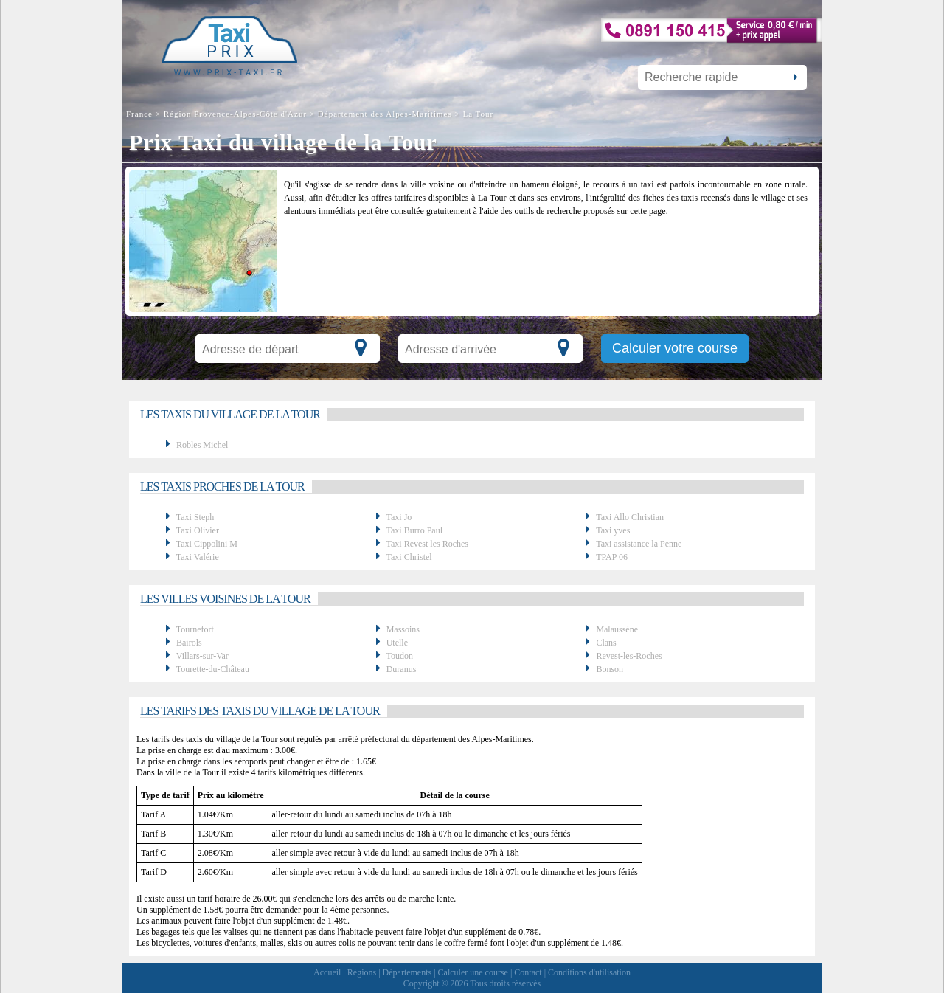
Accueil (327, 972)
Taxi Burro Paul (414, 530)
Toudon (399, 656)
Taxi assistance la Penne (638, 544)
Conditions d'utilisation (589, 972)
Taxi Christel (408, 557)
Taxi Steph (195, 517)
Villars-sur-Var (202, 656)
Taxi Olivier (197, 530)
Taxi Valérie (197, 557)
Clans (606, 642)
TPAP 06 (612, 557)
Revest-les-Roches (629, 656)
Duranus (401, 669)
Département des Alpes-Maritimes (385, 113)
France (141, 113)
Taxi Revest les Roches (427, 544)
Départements (407, 972)
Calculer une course (473, 972)
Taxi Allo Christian (630, 517)
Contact (527, 972)
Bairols (189, 642)
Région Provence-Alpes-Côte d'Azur (235, 113)
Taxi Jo (399, 517)
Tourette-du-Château (212, 669)
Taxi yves (613, 530)
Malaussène (617, 629)
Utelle (397, 642)
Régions (361, 972)
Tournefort (195, 629)
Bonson (609, 669)
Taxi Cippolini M (206, 544)
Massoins (403, 629)
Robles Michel (202, 445)
